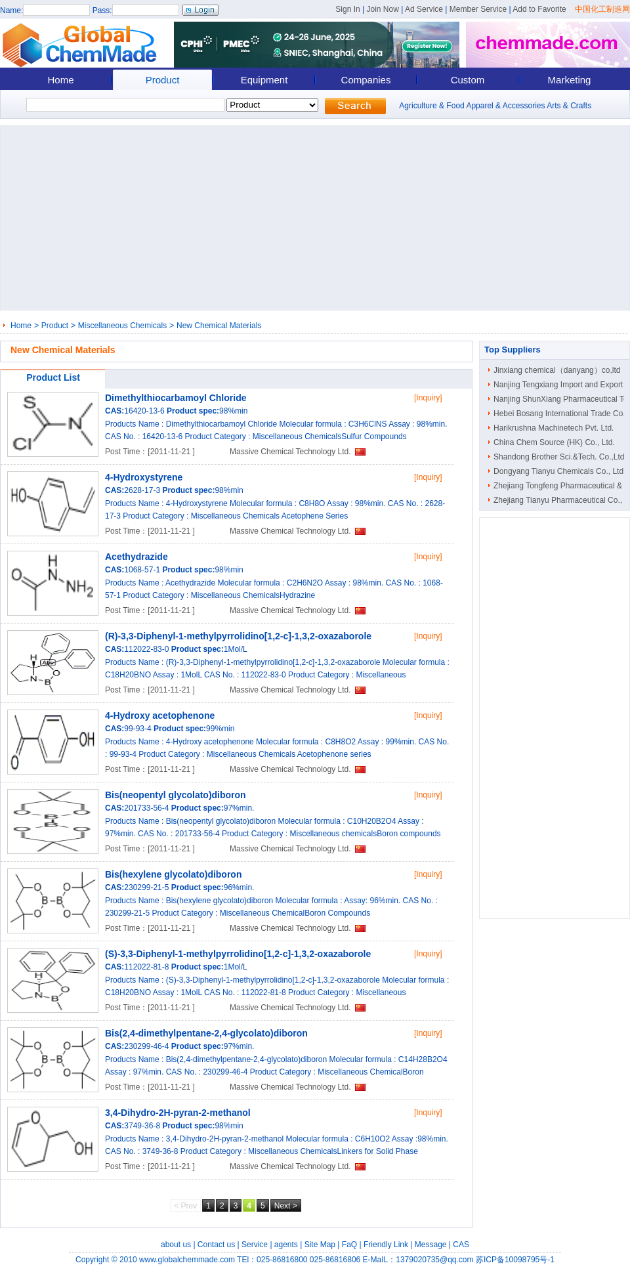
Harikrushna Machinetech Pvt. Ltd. (554, 428)
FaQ (349, 1244)
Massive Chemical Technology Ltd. (290, 451)
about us (176, 1244)
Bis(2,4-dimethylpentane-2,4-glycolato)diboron (206, 1033)
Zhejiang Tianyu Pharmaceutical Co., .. (561, 500)
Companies (366, 79)
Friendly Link (386, 1244)
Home (60, 79)
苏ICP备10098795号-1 (515, 1259)
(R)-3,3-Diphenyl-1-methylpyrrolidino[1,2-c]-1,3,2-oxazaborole (238, 636)
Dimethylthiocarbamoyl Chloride (175, 398)
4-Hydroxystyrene (143, 477)
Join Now (382, 9)
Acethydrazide (136, 556)
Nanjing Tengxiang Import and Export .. (561, 384)
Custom (468, 79)
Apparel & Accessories (505, 105)
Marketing (569, 79)
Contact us (216, 1244)
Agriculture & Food (431, 105)
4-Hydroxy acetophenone (160, 715)
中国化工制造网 (602, 9)
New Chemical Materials (219, 325)
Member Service (478, 9)
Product (163, 79)
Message (431, 1244)
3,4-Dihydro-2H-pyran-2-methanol (178, 1112)
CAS (461, 1244)
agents (286, 1244)
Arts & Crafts (569, 105)
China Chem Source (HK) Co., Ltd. (554, 442)
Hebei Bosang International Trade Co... (561, 413)
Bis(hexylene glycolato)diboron (173, 874)
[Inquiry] (428, 397)
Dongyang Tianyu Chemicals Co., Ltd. (559, 471)
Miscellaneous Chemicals (122, 325)
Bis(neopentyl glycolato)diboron (175, 795)
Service (255, 1244)
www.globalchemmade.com (187, 1259)
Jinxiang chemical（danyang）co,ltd (557, 370)
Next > (285, 1205)
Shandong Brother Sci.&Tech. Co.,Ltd (559, 456)
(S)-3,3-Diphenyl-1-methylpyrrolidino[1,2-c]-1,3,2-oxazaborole (238, 954)
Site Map (319, 1244)
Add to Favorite (539, 9)
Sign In (347, 9)
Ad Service (424, 9)
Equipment (264, 79)
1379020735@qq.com (434, 1259)
